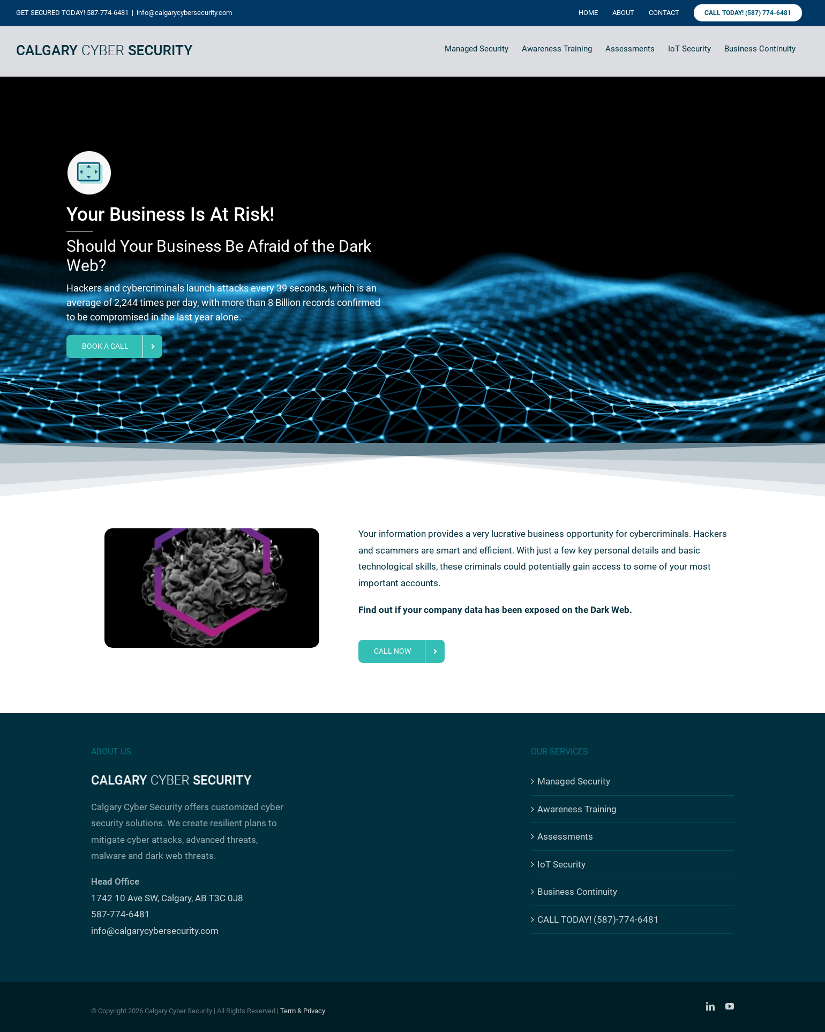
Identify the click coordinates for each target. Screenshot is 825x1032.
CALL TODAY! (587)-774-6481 (598, 919)
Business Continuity (577, 891)
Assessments (565, 836)
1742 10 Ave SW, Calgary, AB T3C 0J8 (167, 898)
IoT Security (561, 864)
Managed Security (573, 781)
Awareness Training (577, 809)
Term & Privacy (302, 1011)
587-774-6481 (108, 13)
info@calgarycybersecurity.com (184, 13)
